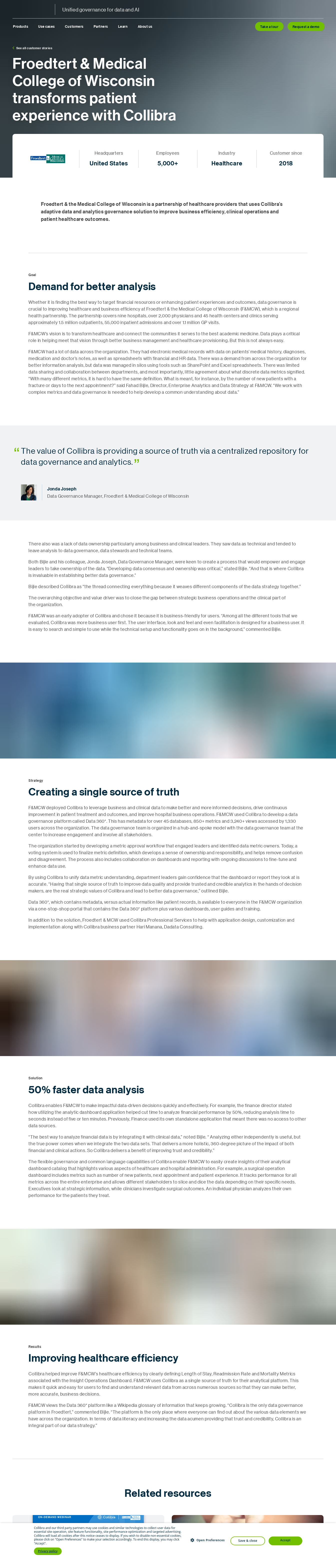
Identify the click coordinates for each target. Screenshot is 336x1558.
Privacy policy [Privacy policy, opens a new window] (48, 1551)
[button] (207, 1540)
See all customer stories (32, 48)
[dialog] (168, 1540)
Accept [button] (285, 1540)
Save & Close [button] (247, 1541)
